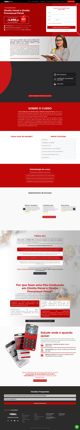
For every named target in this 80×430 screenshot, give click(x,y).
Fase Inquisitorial (58, 157)
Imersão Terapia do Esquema (53, 1)
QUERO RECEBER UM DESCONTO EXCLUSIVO (40, 95)
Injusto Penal (58, 139)
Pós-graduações (35, 1)
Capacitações (43, 1)
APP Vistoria (36, 419)
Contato (62, 1)
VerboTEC (36, 415)
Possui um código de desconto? (61, 30)
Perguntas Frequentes (26, 415)
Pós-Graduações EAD (25, 419)
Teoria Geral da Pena (58, 145)
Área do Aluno (71, 1)
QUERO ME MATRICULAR (49, 217)
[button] (74, 209)
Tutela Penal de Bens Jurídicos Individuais (58, 148)
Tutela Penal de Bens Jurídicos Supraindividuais (58, 151)
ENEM (23, 420)
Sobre (29, 1)
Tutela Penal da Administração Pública (58, 154)
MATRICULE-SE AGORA (40, 273)
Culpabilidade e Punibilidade (58, 142)
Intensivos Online (25, 416)
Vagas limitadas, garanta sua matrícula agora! (40, 321)
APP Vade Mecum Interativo (39, 416)
